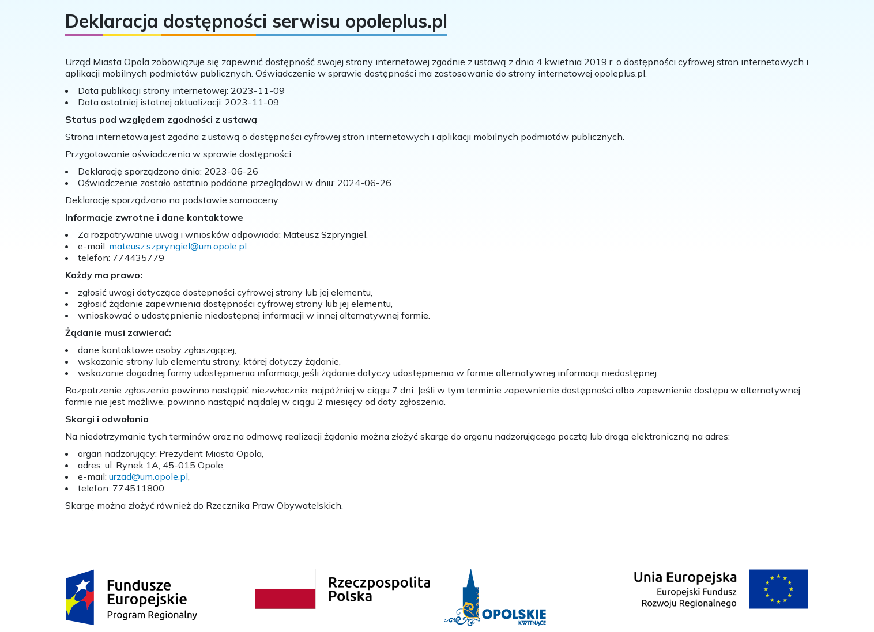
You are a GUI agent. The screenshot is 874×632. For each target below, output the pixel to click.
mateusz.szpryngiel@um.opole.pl (178, 246)
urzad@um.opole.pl (148, 476)
